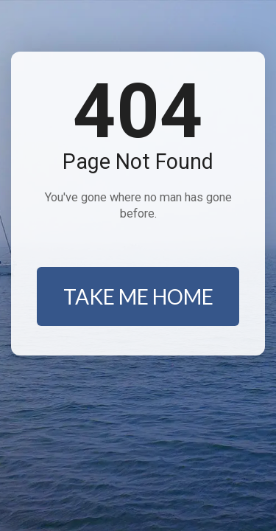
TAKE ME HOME (138, 296)
